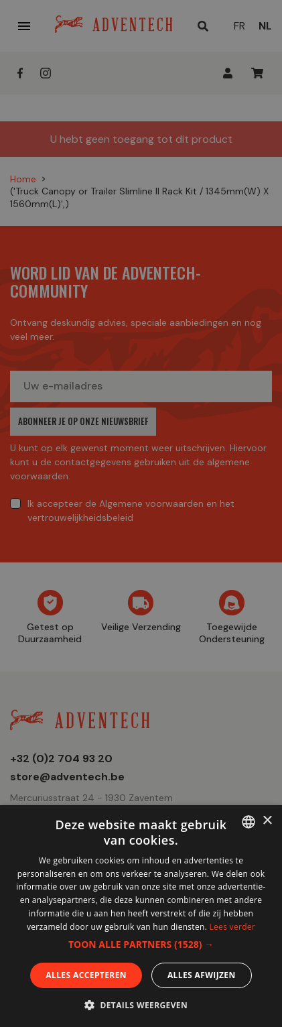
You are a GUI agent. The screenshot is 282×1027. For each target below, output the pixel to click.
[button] (141, 945)
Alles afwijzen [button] (201, 975)
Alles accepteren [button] (86, 975)
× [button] (267, 821)
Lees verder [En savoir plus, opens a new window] (233, 926)
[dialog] (141, 513)
